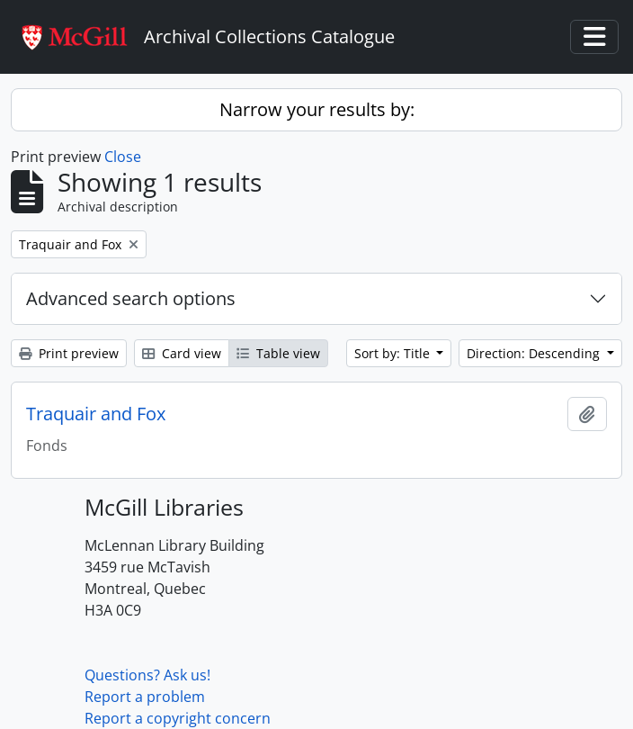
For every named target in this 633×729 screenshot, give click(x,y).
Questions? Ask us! (147, 675)
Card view (181, 353)
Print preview (69, 353)
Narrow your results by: (317, 109)
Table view (278, 353)
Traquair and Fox (95, 414)
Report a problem (145, 696)
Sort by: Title (393, 353)
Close (122, 156)
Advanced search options (131, 298)
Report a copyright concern (178, 718)
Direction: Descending (535, 353)
